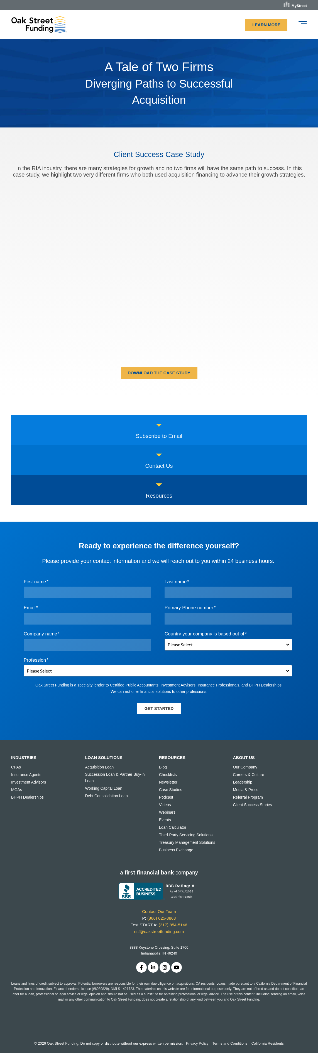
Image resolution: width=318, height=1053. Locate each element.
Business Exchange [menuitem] (176, 850)
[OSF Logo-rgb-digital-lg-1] (39, 25)
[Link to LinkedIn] (153, 967)
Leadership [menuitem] (242, 782)
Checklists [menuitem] (168, 774)
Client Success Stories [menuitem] (252, 805)
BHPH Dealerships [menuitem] (27, 797)
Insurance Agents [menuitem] (26, 774)
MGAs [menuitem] (16, 789)
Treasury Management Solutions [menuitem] (187, 842)
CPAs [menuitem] (16, 767)
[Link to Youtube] (176, 967)
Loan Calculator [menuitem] (172, 827)
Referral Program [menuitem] (248, 797)
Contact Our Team (159, 911)
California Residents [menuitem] (267, 1043)
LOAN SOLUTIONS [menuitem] (104, 757)
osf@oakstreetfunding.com (159, 931)
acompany (159, 872)
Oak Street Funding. (63, 1043)
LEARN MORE (266, 24)
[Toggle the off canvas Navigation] (303, 25)
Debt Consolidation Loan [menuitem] (106, 796)
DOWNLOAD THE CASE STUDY (159, 372)
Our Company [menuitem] (245, 767)
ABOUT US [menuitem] (244, 757)
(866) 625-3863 (161, 918)
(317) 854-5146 (173, 924)
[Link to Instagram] (165, 967)
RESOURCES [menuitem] (172, 757)
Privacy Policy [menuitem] (197, 1043)
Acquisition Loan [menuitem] (99, 767)
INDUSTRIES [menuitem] (23, 757)
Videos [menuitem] (165, 805)
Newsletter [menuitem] (168, 782)
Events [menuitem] (165, 820)
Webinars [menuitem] (167, 812)
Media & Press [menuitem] (245, 789)
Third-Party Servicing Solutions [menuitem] (185, 835)
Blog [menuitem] (163, 767)
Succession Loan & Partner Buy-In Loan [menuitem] (115, 777)
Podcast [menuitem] (166, 797)
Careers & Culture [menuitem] (248, 774)
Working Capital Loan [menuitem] (104, 788)
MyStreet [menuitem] (299, 6)
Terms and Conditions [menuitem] (230, 1043)
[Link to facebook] (141, 967)
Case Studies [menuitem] (170, 789)
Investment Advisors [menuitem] (28, 782)
